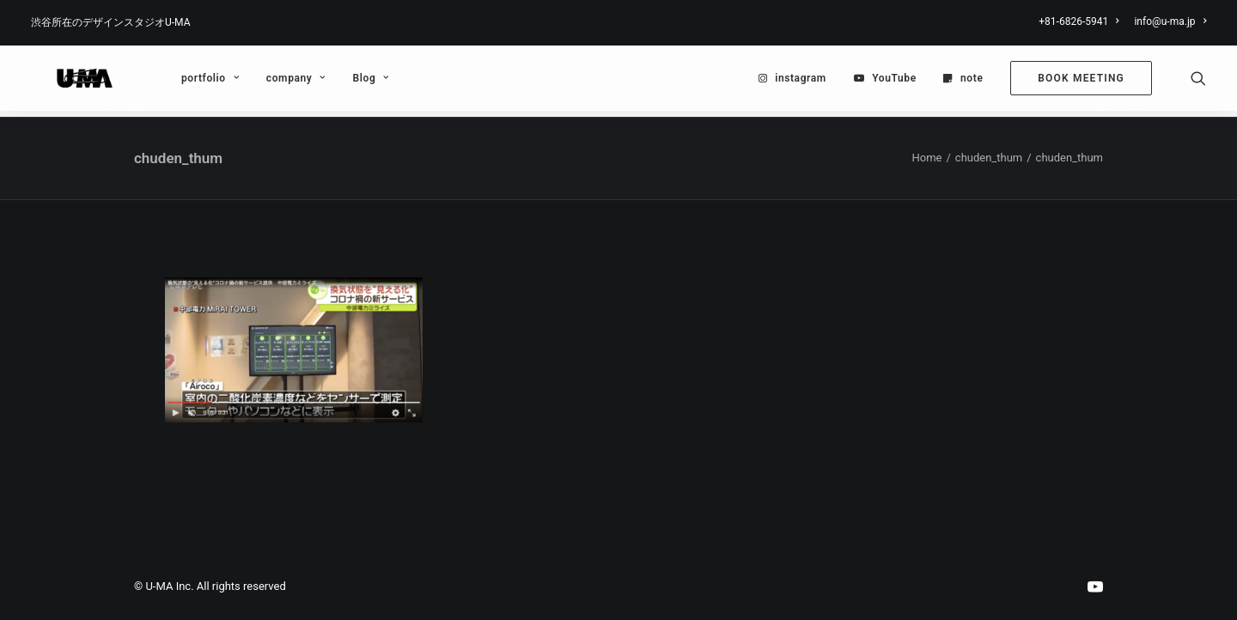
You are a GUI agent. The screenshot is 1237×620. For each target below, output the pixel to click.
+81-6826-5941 (1078, 21)
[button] (1198, 82)
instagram (800, 82)
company (266, 82)
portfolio (180, 82)
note (971, 82)
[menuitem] (1081, 21)
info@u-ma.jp (1170, 21)
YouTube (894, 82)
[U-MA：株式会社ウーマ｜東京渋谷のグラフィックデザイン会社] (69, 81)
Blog (341, 82)
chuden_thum (988, 158)
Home (926, 158)
